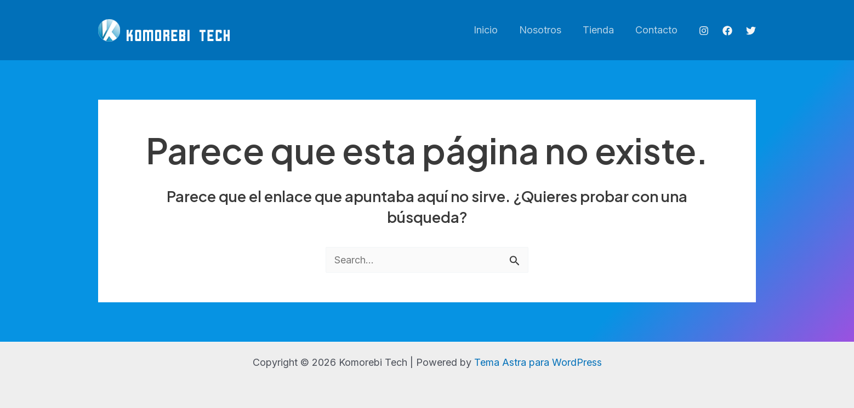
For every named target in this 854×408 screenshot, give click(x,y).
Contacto (657, 30)
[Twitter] (751, 31)
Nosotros (544, 30)
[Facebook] (727, 31)
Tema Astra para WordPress (538, 362)
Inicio (491, 30)
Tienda (600, 30)
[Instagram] (704, 31)
